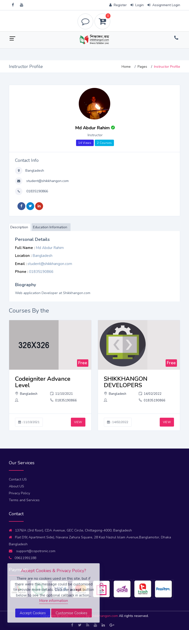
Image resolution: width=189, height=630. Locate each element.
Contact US (18, 479)
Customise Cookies (71, 613)
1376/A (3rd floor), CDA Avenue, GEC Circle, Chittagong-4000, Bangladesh (70, 530)
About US (16, 486)
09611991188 (22, 558)
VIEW (78, 422)
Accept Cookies (33, 613)
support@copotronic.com (32, 551)
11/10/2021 (61, 394)
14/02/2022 (150, 394)
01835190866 (36, 191)
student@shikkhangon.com (47, 181)
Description (19, 227)
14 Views (85, 143)
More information (53, 600)
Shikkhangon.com (105, 615)
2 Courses (104, 143)
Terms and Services (24, 500)
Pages (142, 66)
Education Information (50, 227)
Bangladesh (34, 170)
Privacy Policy (19, 493)
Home (126, 66)
